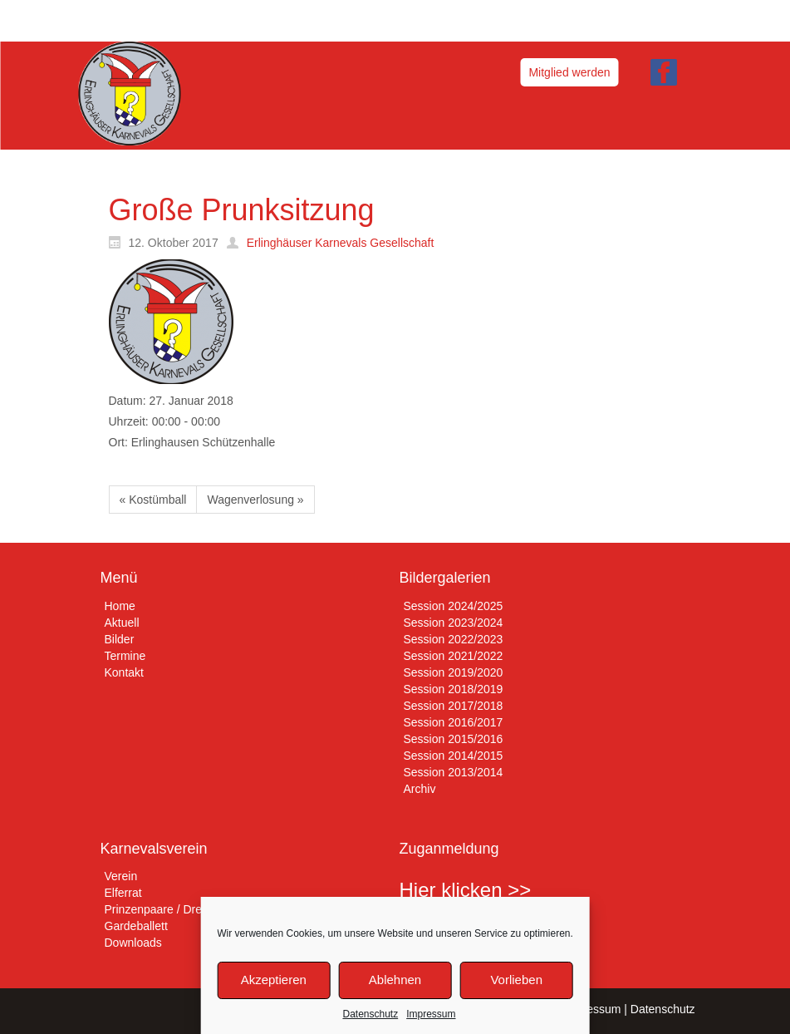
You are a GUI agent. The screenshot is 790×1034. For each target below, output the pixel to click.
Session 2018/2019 (453, 689)
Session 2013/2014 (453, 772)
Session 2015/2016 (453, 739)
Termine (125, 655)
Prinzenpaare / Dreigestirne (175, 909)
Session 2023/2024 (453, 622)
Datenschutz (370, 1014)
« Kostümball (153, 499)
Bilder (120, 639)
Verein (121, 876)
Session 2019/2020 (453, 672)
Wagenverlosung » (255, 499)
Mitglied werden (569, 72)
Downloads (133, 942)
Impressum (430, 1014)
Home (120, 606)
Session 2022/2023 (453, 639)
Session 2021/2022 (453, 655)
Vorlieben (516, 979)
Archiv (420, 788)
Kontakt (124, 672)
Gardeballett (136, 926)
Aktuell (122, 622)
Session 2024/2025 (453, 606)
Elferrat (123, 892)
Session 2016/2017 (453, 722)
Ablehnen (395, 979)
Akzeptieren (274, 979)
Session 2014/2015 (453, 755)
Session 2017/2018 (453, 705)
